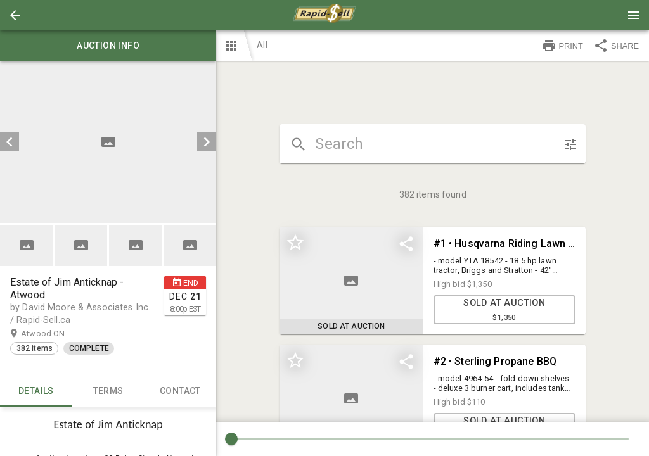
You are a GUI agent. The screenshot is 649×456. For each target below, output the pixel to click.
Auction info (108, 45)
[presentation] (324, 15)
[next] (206, 141)
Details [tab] (36, 391)
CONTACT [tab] (181, 391)
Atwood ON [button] (60, 333)
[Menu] (634, 15)
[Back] (15, 15)
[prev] (9, 141)
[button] (15, 15)
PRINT (562, 45)
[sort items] (570, 144)
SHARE (616, 45)
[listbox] (108, 142)
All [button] (262, 45)
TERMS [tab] (108, 391)
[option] (108, 142)
